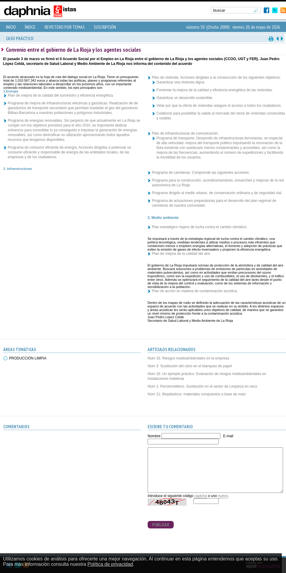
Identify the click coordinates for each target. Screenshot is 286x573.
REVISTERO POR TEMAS (65, 27)
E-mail (228, 436)
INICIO (11, 27)
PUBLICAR (160, 525)
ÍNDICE (30, 27)
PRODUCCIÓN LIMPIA (27, 358)
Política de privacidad (110, 564)
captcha (200, 496)
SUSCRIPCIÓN (105, 27)
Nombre (154, 436)
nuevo (223, 496)
